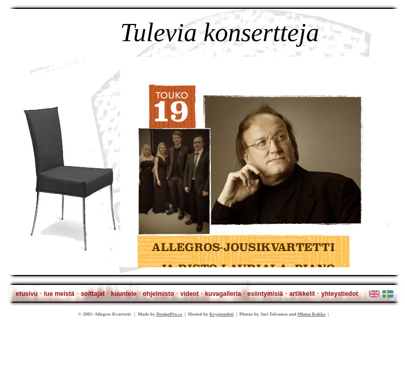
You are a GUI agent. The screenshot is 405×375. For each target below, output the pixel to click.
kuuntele (123, 293)
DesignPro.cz (169, 314)
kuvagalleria (223, 293)
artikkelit (302, 293)
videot (189, 293)
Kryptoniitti (221, 314)
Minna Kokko (312, 314)
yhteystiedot (339, 293)
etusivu (26, 293)
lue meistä (59, 293)
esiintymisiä (265, 293)
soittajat (93, 293)
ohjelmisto (158, 293)
